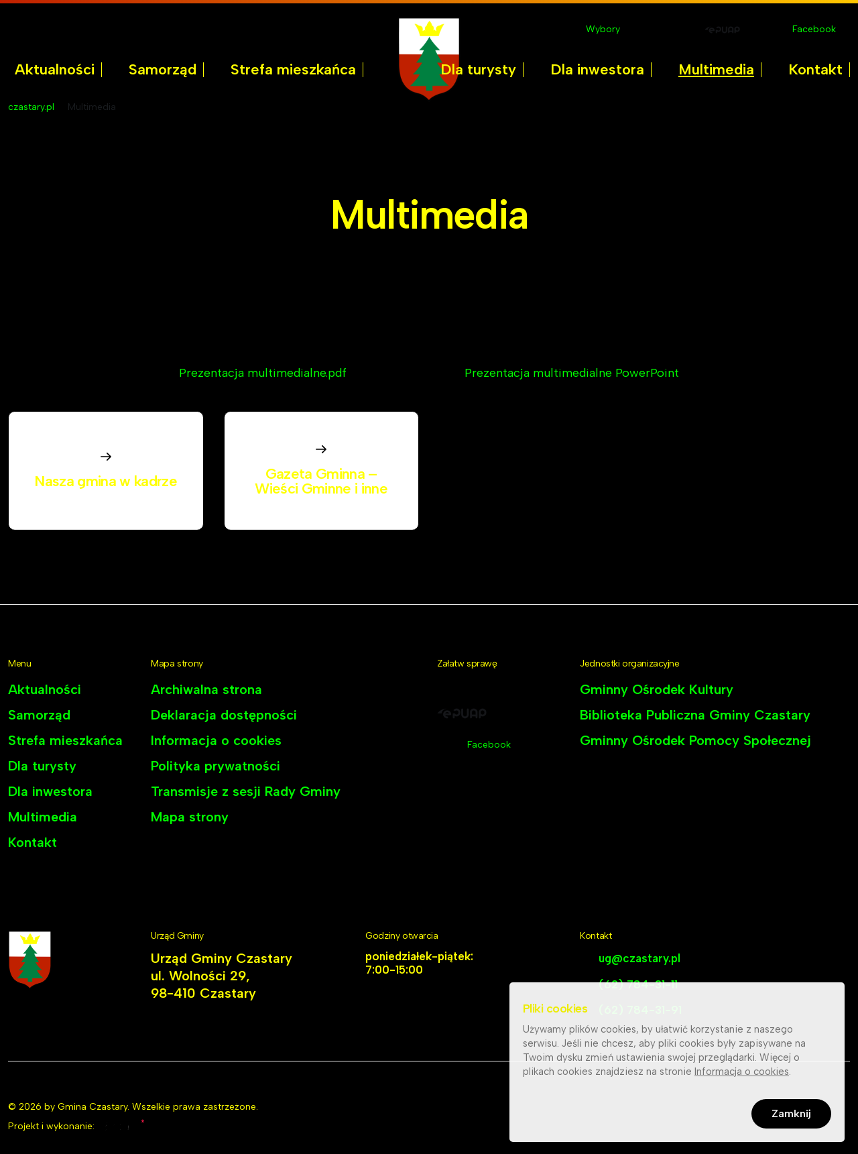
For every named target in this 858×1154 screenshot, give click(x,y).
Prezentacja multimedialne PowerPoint (572, 372)
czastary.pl (31, 107)
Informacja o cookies (216, 740)
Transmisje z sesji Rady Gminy (246, 791)
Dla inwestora (597, 69)
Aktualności (55, 69)
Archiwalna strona (206, 689)
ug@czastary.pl (639, 958)
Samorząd (162, 69)
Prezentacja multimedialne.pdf (263, 372)
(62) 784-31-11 (638, 984)
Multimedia (716, 69)
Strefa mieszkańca (293, 69)
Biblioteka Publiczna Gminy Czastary (695, 714)
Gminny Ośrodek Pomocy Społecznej (695, 740)
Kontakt (815, 69)
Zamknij (791, 1116)
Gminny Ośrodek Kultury (656, 689)
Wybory (603, 29)
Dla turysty (478, 69)
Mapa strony (190, 816)
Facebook (814, 29)
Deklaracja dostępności (224, 714)
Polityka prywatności (215, 765)
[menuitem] (55, 69)
